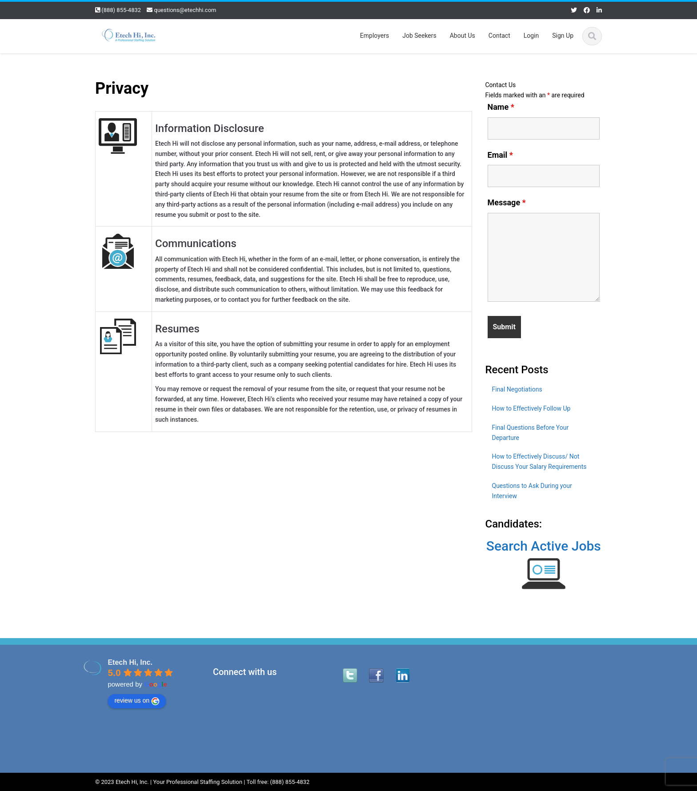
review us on (134, 701)
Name (501, 107)
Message (507, 202)
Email (500, 155)
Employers (374, 35)
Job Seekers (419, 35)
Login (531, 35)
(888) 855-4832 (121, 10)
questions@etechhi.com (185, 10)
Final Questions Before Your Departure (530, 432)
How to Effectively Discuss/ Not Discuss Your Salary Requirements (539, 461)
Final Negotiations (517, 389)
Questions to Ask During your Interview (532, 490)
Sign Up (562, 35)
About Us (462, 35)
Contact (499, 35)
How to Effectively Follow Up (531, 408)
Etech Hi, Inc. (127, 662)
